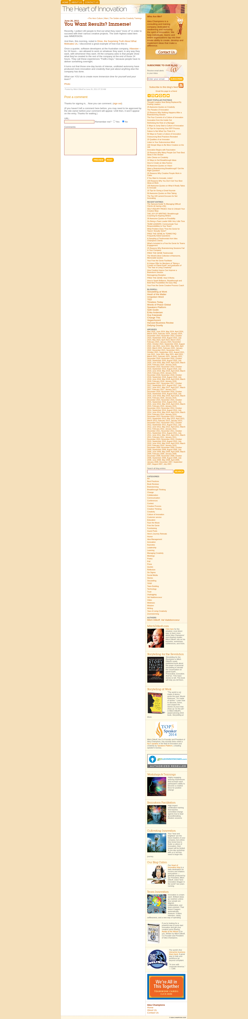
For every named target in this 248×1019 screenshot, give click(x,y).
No (126, 121)
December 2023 (153, 336)
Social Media (152, 575)
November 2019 (167, 367)
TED (149, 299)
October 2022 (157, 344)
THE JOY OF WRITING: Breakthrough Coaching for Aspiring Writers (163, 215)
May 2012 (166, 427)
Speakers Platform (156, 307)
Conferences (152, 501)
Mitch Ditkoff (153, 620)
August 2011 (172, 433)
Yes (118, 121)
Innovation (151, 542)
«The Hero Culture (95, 18)
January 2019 (171, 373)
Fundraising (152, 528)
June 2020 (156, 363)
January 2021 (176, 356)
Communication (153, 498)
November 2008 (167, 456)
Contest (150, 503)
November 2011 (167, 431)
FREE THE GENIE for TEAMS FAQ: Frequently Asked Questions (162, 235)
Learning (150, 550)
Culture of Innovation (155, 514)
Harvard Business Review (160, 322)
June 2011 (156, 435)
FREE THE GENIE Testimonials (160, 253)
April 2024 (179, 331)
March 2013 (152, 421)
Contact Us (91, 2)
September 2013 (159, 418)
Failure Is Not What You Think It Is (161, 131)
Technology (152, 589)
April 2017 (175, 387)
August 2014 (172, 410)
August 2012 (172, 425)
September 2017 (159, 385)
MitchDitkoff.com (158, 626)
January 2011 (171, 437)
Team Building (153, 586)
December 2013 (153, 416)
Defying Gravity (155, 325)
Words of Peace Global (159, 304)
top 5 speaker (152, 744)
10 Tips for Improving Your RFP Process (163, 128)
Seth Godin (153, 310)
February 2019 (158, 373)
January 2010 (171, 445)
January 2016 (171, 398)
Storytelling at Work (157, 291)
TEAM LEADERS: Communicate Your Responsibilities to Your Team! (162, 225)
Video (149, 600)
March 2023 (175, 340)
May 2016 (166, 396)
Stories (150, 578)
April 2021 (179, 354)
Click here (170, 629)
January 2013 (176, 421)
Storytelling (151, 581)
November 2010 (167, 439)
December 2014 (153, 408)
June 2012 (156, 427)
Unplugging (152, 594)
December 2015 (153, 400)
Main (106, 18)
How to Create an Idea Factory (159, 163)
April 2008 (175, 460)
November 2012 (167, 423)
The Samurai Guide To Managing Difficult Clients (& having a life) (164, 205)
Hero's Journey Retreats (157, 534)
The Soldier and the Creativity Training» (126, 18)
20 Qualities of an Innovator (158, 139)
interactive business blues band (177, 953)
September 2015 (159, 402)
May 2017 (166, 387)
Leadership (151, 548)
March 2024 (152, 334)
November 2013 (167, 416)
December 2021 (158, 350)
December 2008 (153, 456)
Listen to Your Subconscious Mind (161, 142)
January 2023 (165, 342)
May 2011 (166, 435)
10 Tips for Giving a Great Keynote (161, 190)
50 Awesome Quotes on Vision (159, 166)
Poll (148, 561)
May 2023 (156, 340)
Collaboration (152, 495)
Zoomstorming (153, 614)
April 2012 (175, 427)
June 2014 (156, 412)
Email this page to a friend (166, 91)
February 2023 (153, 342)
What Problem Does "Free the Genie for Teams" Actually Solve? (163, 230)
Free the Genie (153, 525)
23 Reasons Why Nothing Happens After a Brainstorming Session (164, 113)
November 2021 (172, 350)
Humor (150, 536)
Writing (150, 608)
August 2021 (179, 352)
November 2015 (167, 400)
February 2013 (164, 421)
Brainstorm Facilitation (161, 803)
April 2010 (175, 443)
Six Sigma (151, 572)
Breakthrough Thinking (156, 490)
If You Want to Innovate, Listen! (160, 178)
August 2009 (172, 449)
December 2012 (153, 423)
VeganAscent (154, 320)
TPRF (149, 583)
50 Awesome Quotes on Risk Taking (162, 193)
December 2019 (153, 367)
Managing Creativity (155, 553)
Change (150, 492)
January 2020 (171, 365)
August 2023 (172, 338)
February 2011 (158, 437)
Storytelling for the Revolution (165, 654)
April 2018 (175, 379)
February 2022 (169, 348)
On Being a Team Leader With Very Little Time (166, 221)
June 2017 (156, 387)
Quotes (150, 567)
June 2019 (156, 371)
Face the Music (153, 523)
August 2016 (172, 394)
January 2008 (152, 462)
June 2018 (156, 379)
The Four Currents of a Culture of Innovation (165, 117)
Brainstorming (153, 487)
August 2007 (157, 464)
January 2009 (171, 454)
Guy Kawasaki (154, 315)
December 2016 (153, 392)
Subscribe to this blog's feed (166, 87)
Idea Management (154, 539)
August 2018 (172, 377)
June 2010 (156, 443)
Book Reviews (153, 484)
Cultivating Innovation (161, 831)
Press (149, 564)
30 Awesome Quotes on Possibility (161, 218)
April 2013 (180, 418)
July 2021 (151, 354)
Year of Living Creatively (157, 611)
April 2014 (175, 412)
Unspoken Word (155, 297)
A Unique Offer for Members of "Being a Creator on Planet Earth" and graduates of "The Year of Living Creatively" (164, 265)
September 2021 (166, 352)
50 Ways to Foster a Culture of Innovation (164, 134)
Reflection (151, 570)
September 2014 (159, 410)
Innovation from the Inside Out (159, 120)
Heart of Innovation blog (174, 866)
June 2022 (165, 346)
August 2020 (172, 360)
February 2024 (164, 334)
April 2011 (175, 435)
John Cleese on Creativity (157, 157)
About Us (76, 2)
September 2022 (171, 344)
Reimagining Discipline (156, 275)
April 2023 (165, 340)
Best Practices (153, 481)
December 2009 (153, 447)
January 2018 (171, 381)
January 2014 (171, 414)
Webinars (151, 603)
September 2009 (159, 449)
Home (65, 2)
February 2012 (158, 429)
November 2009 (167, 447)
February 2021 (164, 356)
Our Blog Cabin (157, 862)
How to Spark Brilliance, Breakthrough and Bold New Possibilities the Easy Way (164, 282)
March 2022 (157, 348)
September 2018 (159, 377)
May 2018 (166, 379)
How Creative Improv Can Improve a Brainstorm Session (162, 271)
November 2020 (167, 358)
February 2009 (158, 454)
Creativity (151, 512)
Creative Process (154, 506)
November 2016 (167, 392)
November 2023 (167, 336)
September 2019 (159, 369)
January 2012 (171, 429)
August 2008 (172, 458)
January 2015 (171, 406)
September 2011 (159, 433)
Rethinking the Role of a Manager (161, 123)
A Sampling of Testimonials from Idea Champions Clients (162, 239)
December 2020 (153, 358)
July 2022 (156, 346)
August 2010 (172, 441)
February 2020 (158, 365)
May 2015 (166, 404)
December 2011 (153, 431)
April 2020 (175, 363)
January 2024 (176, 334)
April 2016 (175, 396)
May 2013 (171, 418)
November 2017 (167, 383)
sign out (117, 103)
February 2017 (158, 389)
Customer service (154, 517)
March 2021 (152, 356)
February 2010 (158, 445)
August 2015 (172, 402)
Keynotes (151, 545)
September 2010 (159, 441)
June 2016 (156, 396)
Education (151, 520)
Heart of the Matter (156, 294)
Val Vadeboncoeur (154, 597)
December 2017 (153, 383)
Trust (149, 592)
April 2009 (175, 452)
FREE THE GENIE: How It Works (160, 278)
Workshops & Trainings (161, 774)
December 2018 (153, 375)
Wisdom (150, 605)
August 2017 (172, 385)
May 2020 (166, 363)
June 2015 (156, 404)
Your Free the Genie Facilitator (159, 261)
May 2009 (166, 452)
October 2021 (152, 352)
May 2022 (175, 346)
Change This (153, 317)
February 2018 (158, 381)
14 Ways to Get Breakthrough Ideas (161, 160)
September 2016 (159, 394)
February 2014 (158, 414)
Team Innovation (158, 892)
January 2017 (171, 389)
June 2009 (156, 452)
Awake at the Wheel (170, 931)
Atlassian (134, 48)
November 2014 (167, 408)
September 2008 (159, 458)
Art (148, 478)
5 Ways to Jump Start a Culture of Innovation (165, 126)
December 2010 (153, 439)
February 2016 (158, 398)
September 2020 (159, 360)
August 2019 (172, 369)
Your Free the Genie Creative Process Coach (165, 285)
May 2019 (166, 371)
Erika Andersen (155, 312)
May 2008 (166, 460)
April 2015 (175, 404)
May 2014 (166, 412)
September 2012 (159, 425)
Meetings (151, 556)
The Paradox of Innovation (158, 110)
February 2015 (158, 406)
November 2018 (167, 375)
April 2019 (175, 371)
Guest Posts (152, 531)
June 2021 (160, 354)
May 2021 (170, 354)
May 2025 (151, 331)
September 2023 (159, 338)
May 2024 (170, 331)
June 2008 (156, 460)
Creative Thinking (154, 509)
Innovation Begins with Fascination (161, 150)
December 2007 (165, 462)
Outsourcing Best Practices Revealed (162, 137)
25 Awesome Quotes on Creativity (161, 107)
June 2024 (160, 331)
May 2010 (166, 443)
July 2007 (168, 464)
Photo (67, 84)
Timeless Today (155, 302)
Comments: (70, 127)
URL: (66, 118)
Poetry (150, 559)
